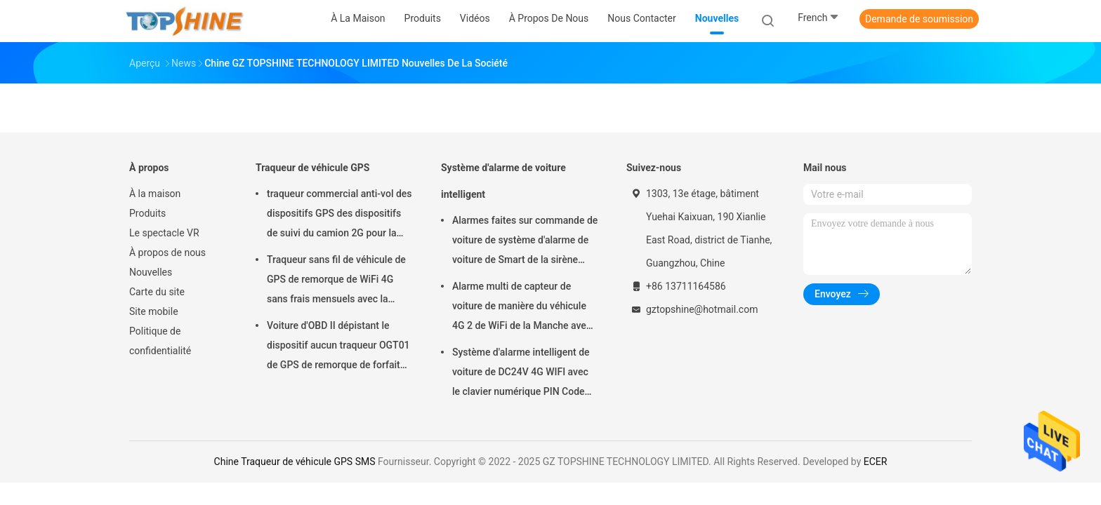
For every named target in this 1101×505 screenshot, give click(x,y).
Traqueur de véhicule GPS (312, 167)
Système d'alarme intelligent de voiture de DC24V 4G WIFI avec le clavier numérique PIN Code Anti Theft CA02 (521, 373)
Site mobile (153, 311)
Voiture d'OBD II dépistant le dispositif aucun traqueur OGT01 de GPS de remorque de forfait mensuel (338, 347)
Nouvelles (150, 272)
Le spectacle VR (164, 232)
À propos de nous (167, 252)
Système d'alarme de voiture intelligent (503, 181)
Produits (147, 213)
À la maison (154, 193)
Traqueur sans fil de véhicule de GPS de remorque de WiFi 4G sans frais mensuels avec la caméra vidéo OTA (336, 281)
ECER (876, 461)
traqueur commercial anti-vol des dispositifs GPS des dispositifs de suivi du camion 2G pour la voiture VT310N (339, 215)
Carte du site (157, 291)
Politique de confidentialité (160, 340)
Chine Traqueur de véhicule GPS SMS (295, 461)
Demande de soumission (919, 19)
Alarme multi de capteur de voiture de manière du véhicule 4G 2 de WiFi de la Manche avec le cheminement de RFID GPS (521, 308)
